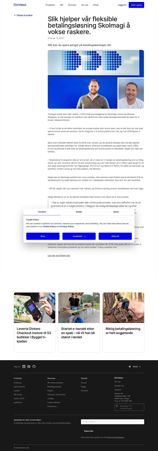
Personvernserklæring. (115, 437)
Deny (43, 236)
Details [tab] (79, 212)
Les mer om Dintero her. (59, 255)
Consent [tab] (42, 212)
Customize (79, 236)
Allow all (115, 236)
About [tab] (116, 212)
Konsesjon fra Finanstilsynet (126, 407)
